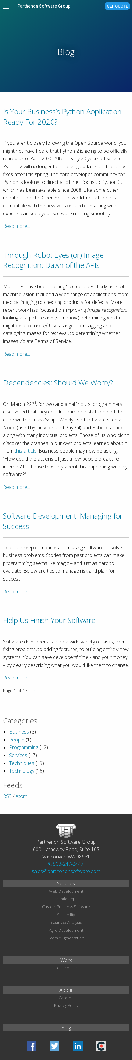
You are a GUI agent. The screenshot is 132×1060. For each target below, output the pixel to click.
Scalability (66, 914)
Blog (66, 1027)
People (16, 739)
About (66, 990)
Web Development (66, 891)
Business (19, 731)
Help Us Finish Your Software (49, 620)
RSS (7, 796)
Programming (23, 747)
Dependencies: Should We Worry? (58, 382)
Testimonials (66, 968)
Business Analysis (66, 922)
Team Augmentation (66, 938)
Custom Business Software (66, 906)
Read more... (16, 226)
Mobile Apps (66, 899)
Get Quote (117, 6)
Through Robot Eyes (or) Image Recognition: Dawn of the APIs (53, 260)
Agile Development (66, 930)
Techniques (21, 763)
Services (18, 755)
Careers (66, 997)
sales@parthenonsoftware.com (66, 871)
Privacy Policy (66, 1005)
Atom (21, 796)
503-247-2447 (66, 864)
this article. (26, 450)
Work (66, 960)
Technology (21, 770)
